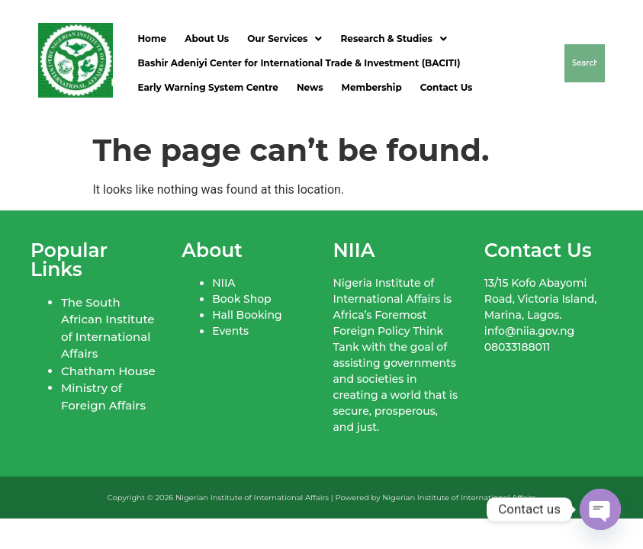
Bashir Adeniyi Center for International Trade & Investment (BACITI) (298, 63)
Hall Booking (246, 315)
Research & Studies (393, 38)
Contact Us (446, 87)
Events (230, 331)
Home (151, 38)
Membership (372, 87)
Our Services (284, 38)
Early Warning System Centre (207, 87)
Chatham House (108, 371)
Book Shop (241, 299)
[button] (284, 39)
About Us (207, 38)
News (310, 87)
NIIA (223, 283)
